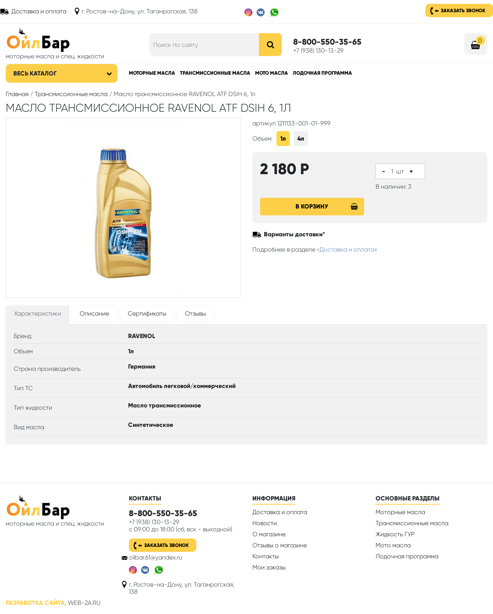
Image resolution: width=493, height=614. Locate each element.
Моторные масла (152, 73)
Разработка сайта (35, 602)
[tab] (37, 315)
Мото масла (271, 73)
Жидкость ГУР (395, 534)
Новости (264, 523)
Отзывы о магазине (279, 545)
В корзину (326, 206)
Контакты (265, 556)
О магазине (269, 534)
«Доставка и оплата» (347, 249)
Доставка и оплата (38, 11)
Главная (17, 94)
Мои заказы (269, 567)
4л (300, 138)
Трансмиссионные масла (215, 73)
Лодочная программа (322, 73)
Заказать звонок (463, 10)
